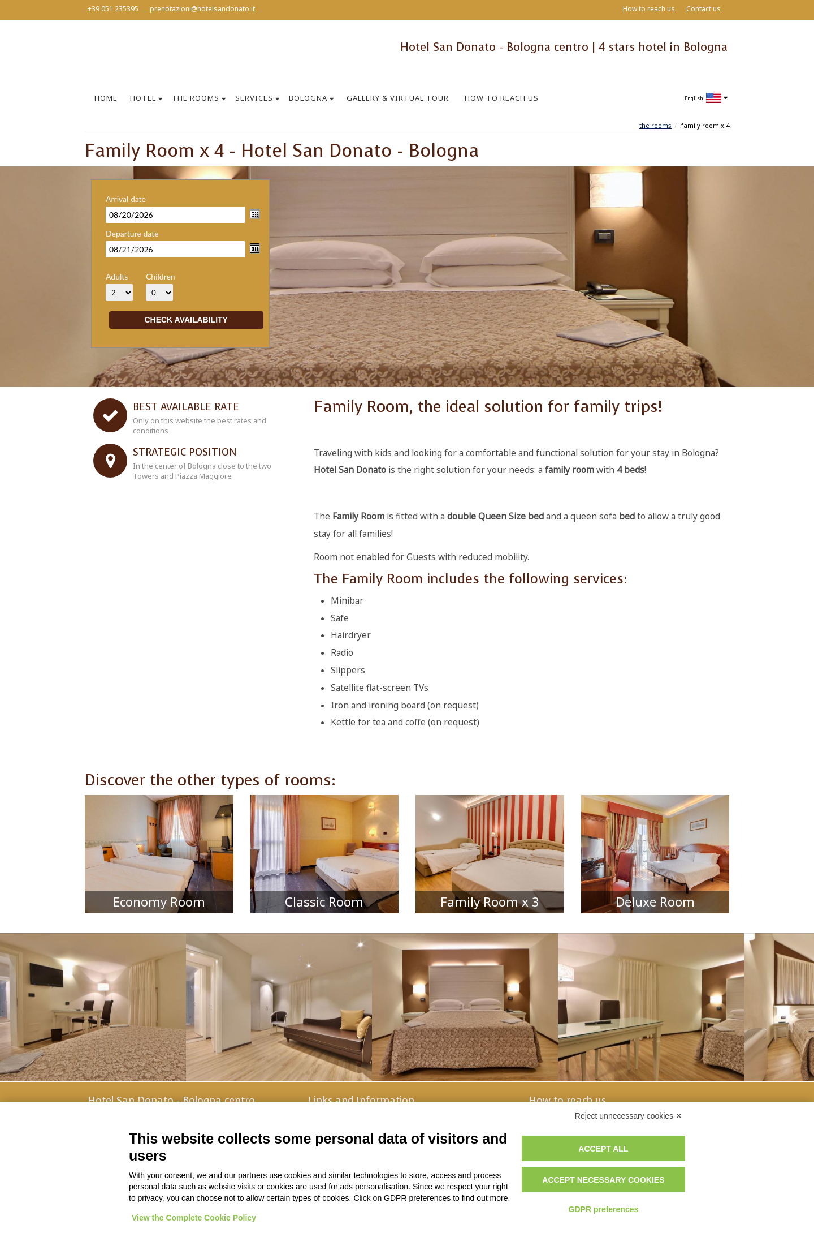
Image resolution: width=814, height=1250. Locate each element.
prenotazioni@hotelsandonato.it (202, 9)
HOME (106, 98)
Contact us (703, 9)
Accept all (603, 1148)
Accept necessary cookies (603, 1179)
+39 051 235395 (113, 9)
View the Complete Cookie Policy (194, 1217)
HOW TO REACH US (502, 98)
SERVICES (254, 98)
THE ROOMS (195, 98)
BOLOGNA (308, 98)
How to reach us (649, 9)
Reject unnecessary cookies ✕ (628, 1115)
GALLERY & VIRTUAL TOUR (398, 98)
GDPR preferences (604, 1209)
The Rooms (655, 125)
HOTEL (143, 98)
